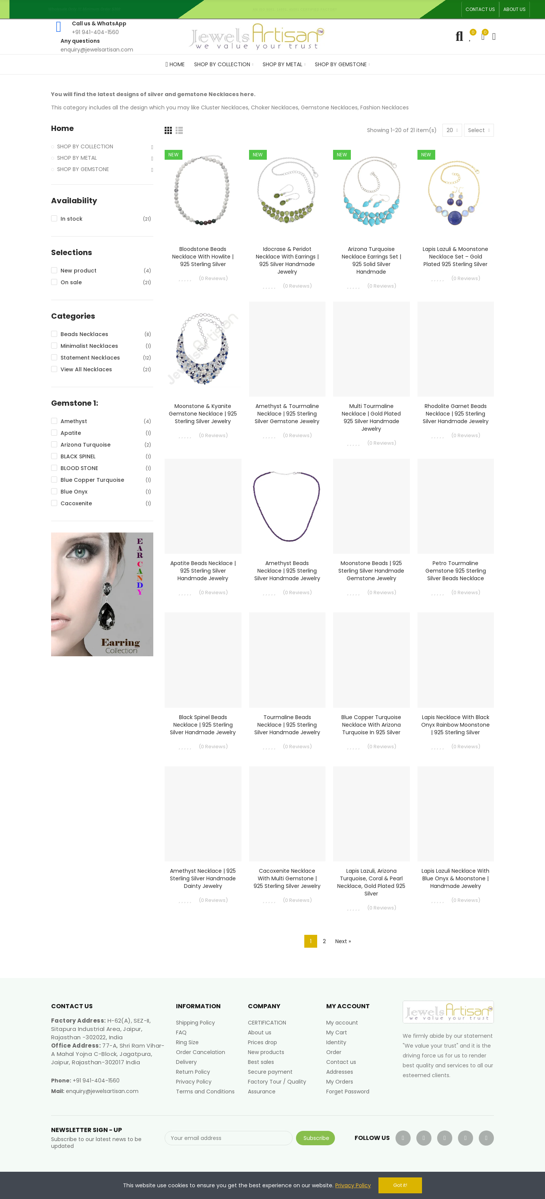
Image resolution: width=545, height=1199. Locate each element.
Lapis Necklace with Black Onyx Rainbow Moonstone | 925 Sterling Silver (455, 724)
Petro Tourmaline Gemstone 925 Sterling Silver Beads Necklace (455, 570)
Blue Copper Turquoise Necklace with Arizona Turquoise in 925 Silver (371, 724)
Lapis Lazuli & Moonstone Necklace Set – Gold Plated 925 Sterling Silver (455, 256)
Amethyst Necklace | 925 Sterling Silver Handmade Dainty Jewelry (203, 878)
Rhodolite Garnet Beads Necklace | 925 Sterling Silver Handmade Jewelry (456, 413)
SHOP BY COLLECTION (85, 146)
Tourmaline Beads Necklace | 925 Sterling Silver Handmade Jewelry (287, 724)
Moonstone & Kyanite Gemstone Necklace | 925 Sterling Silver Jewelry (203, 413)
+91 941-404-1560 (96, 1080)
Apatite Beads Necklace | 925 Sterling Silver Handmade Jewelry (203, 570)
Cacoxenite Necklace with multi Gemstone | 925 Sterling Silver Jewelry (287, 878)
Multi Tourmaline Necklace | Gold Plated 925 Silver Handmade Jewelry (371, 417)
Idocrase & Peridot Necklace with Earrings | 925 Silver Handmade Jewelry (287, 260)
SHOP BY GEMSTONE (83, 169)
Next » (343, 941)
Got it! (400, 1185)
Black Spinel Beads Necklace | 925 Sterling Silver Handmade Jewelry (203, 724)
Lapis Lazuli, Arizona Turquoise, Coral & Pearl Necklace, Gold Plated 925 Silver (371, 882)
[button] (480, 9)
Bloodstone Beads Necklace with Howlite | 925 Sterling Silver (203, 256)
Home (62, 128)
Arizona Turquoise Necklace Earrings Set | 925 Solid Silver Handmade (371, 260)
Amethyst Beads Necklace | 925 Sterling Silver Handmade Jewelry (287, 570)
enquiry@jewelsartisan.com (102, 1091)
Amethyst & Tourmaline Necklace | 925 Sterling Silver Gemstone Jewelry (287, 413)
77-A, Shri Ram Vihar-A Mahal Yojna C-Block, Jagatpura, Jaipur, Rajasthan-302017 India (108, 1054)
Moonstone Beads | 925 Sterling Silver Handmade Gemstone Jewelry (371, 570)
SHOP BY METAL (77, 158)
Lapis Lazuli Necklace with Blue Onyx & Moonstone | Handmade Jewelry (455, 878)
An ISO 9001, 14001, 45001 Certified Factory (297, 9)
